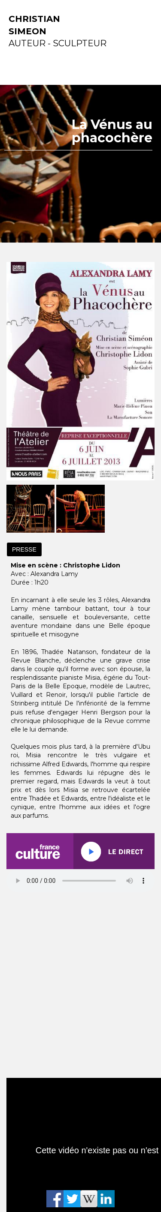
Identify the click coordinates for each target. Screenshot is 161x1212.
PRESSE (24, 549)
